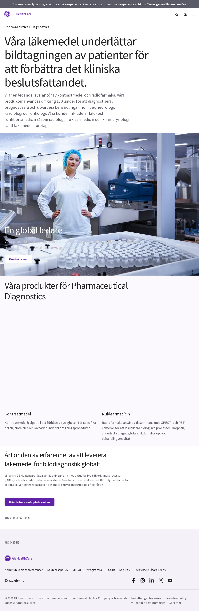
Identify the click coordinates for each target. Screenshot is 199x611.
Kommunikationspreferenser (24, 570)
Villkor (77, 570)
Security (124, 570)
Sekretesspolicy (57, 570)
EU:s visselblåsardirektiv (150, 570)
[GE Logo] (17, 14)
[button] (177, 17)
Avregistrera (94, 570)
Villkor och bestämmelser (148, 603)
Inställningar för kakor (146, 598)
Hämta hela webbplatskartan (29, 502)
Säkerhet (175, 603)
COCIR (110, 570)
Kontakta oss (18, 259)
